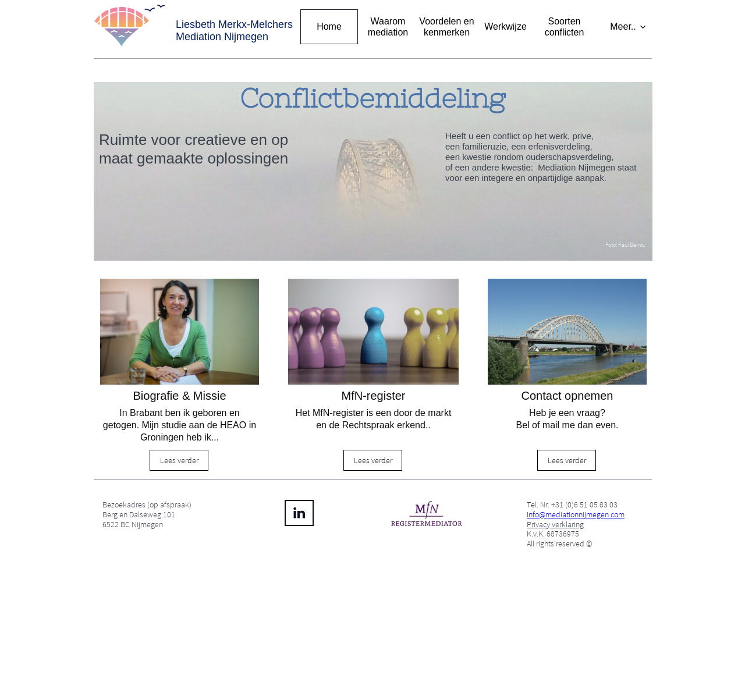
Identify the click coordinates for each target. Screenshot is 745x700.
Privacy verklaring (555, 524)
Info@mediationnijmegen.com (576, 514)
